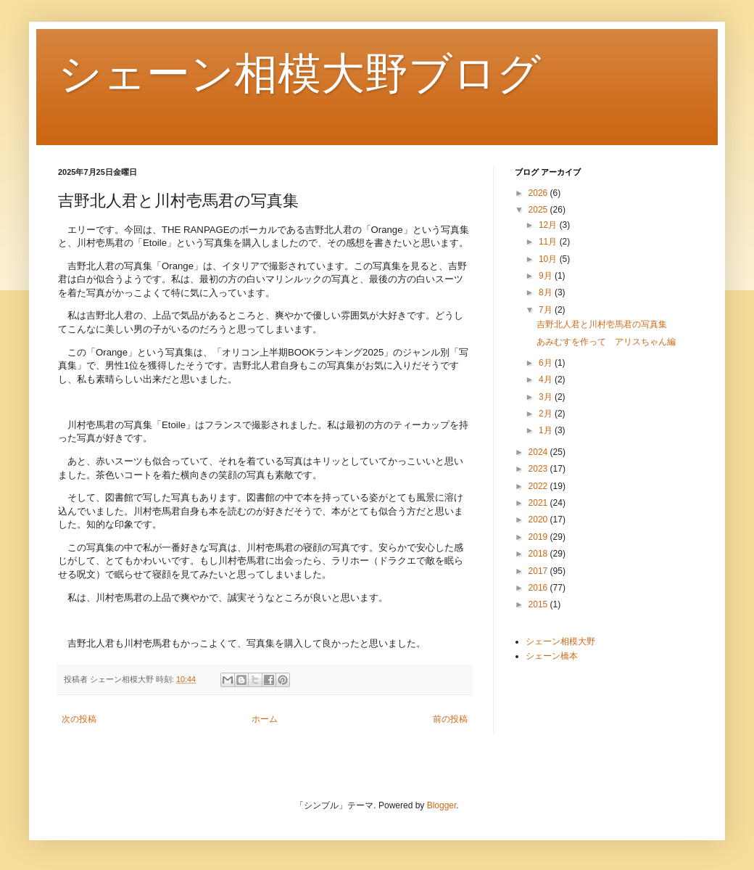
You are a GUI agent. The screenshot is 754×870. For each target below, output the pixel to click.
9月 (547, 276)
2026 (539, 193)
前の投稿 (450, 719)
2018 (539, 554)
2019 (539, 537)
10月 (549, 259)
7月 (547, 310)
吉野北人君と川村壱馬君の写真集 (601, 324)
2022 (539, 486)
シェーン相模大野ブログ (299, 73)
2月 (547, 414)
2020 (539, 519)
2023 (539, 469)
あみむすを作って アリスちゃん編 (606, 342)
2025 (539, 210)
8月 (547, 292)
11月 (549, 242)
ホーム (265, 719)
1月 (547, 430)
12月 (549, 225)
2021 (539, 503)
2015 (539, 604)
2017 (539, 571)
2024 (539, 452)
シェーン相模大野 (560, 641)
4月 (547, 379)
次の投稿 (79, 719)
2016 (539, 588)
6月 (547, 363)
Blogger (442, 805)
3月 (547, 397)
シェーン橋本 (552, 656)
